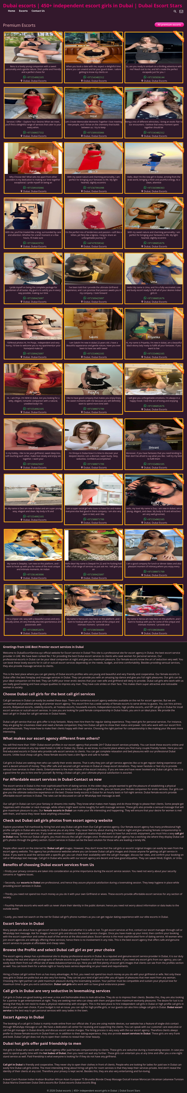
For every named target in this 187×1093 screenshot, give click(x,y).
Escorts (23, 10)
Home (11, 10)
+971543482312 (95, 77)
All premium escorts (169, 24)
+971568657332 (35, 132)
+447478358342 (95, 243)
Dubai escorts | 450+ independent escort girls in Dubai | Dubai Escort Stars (92, 5)
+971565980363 (155, 187)
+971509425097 (35, 298)
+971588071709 (95, 408)
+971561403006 (35, 574)
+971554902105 (35, 77)
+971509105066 (95, 132)
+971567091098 (95, 187)
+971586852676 (155, 243)
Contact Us (38, 10)
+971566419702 (35, 243)
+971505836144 (155, 77)
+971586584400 (95, 629)
